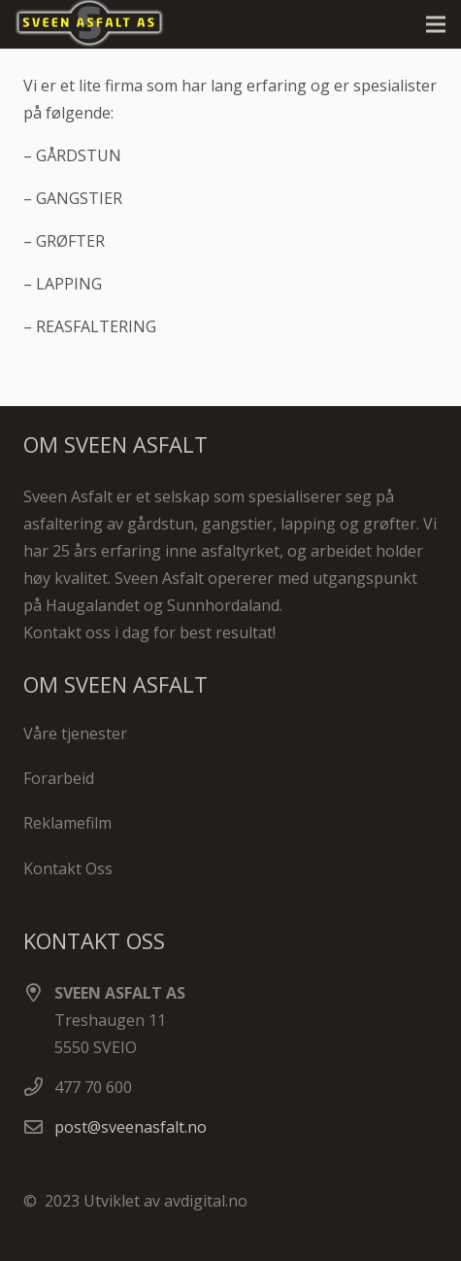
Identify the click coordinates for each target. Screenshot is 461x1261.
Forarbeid (58, 778)
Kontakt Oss (68, 868)
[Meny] (435, 24)
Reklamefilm (67, 823)
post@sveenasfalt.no (130, 1127)
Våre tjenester (75, 733)
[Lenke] (98, 24)
